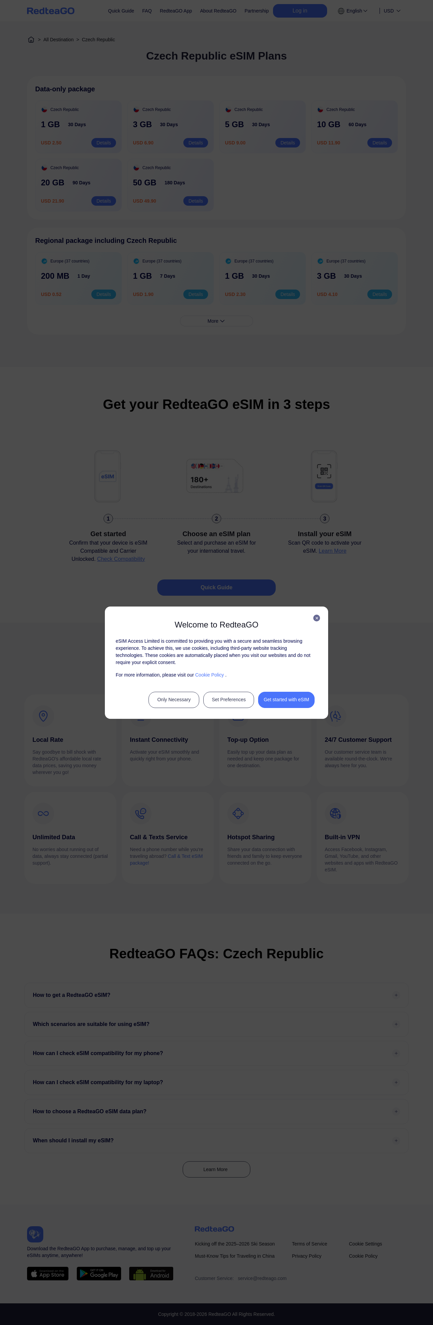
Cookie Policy (209, 675)
